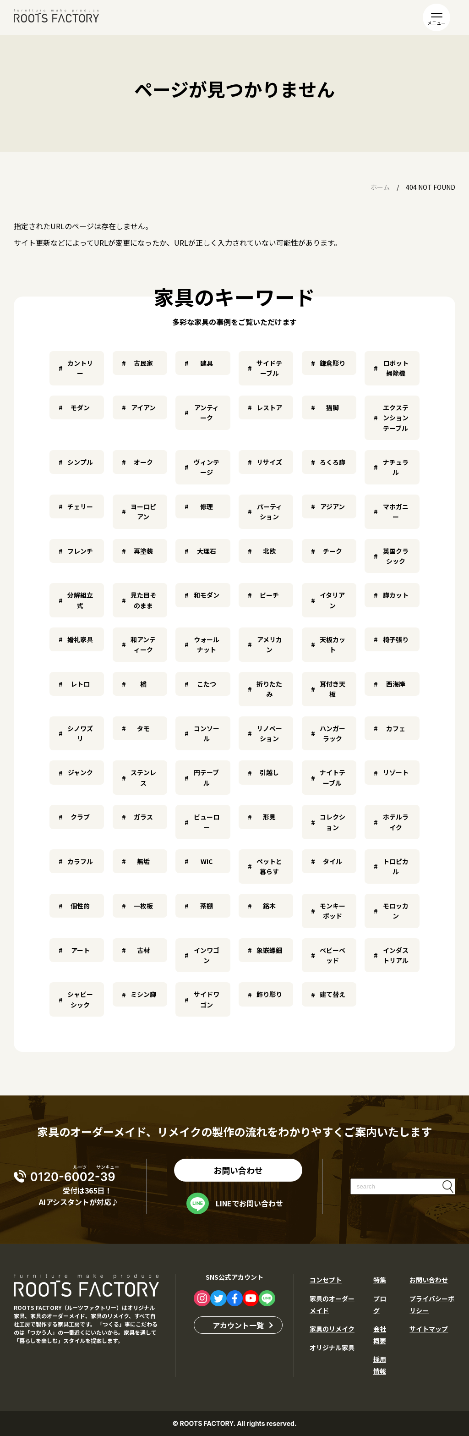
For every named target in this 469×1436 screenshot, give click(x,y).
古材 (143, 950)
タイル (332, 861)
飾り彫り (269, 994)
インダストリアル (396, 955)
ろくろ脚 (332, 462)
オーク (143, 462)
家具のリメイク (332, 1328)
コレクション (332, 821)
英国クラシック (396, 556)
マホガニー (396, 511)
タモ (143, 728)
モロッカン (396, 910)
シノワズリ (80, 733)
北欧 (269, 551)
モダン (80, 407)
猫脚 (332, 407)
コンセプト (326, 1279)
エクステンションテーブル (396, 418)
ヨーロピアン (143, 511)
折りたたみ (269, 689)
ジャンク (80, 772)
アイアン (143, 407)
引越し (269, 772)
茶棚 (206, 905)
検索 (448, 1186)
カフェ (395, 728)
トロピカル (396, 866)
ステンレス (143, 777)
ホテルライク (396, 821)
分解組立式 (80, 600)
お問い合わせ (238, 1170)
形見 (269, 816)
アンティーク (206, 412)
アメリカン (269, 644)
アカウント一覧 (238, 1325)
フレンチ (80, 551)
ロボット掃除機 (396, 368)
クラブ (80, 816)
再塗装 (143, 551)
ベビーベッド (332, 955)
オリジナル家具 (332, 1347)
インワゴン (206, 955)
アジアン (332, 506)
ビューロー (206, 821)
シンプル (80, 462)
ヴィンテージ (206, 467)
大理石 (206, 551)
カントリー (80, 368)
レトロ (80, 683)
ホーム (380, 187)
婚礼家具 (80, 639)
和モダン (206, 595)
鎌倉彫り (332, 363)
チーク (332, 551)
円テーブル (206, 777)
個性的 (80, 905)
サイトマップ (428, 1328)
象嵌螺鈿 (269, 950)
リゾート (396, 772)
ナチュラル (396, 467)
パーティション (269, 511)
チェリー (80, 506)
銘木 (269, 905)
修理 (206, 506)
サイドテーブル (269, 368)
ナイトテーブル (332, 777)
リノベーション (269, 733)
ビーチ (269, 595)
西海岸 (395, 683)
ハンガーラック (332, 733)
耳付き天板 (332, 689)
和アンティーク (143, 644)
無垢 (143, 861)
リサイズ (269, 462)
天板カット (332, 644)
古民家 (143, 363)
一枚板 (143, 905)
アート (80, 950)
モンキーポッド (332, 910)
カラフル (80, 861)
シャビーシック (80, 999)
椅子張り (396, 639)
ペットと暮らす (269, 866)
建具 (206, 363)
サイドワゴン (206, 999)
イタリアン (332, 600)
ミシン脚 (143, 994)
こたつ (206, 683)
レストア (269, 407)
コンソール (206, 733)
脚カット (396, 595)
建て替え (332, 994)
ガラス (143, 816)
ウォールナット (206, 644)
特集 (379, 1279)
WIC (207, 861)
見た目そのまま (143, 600)
